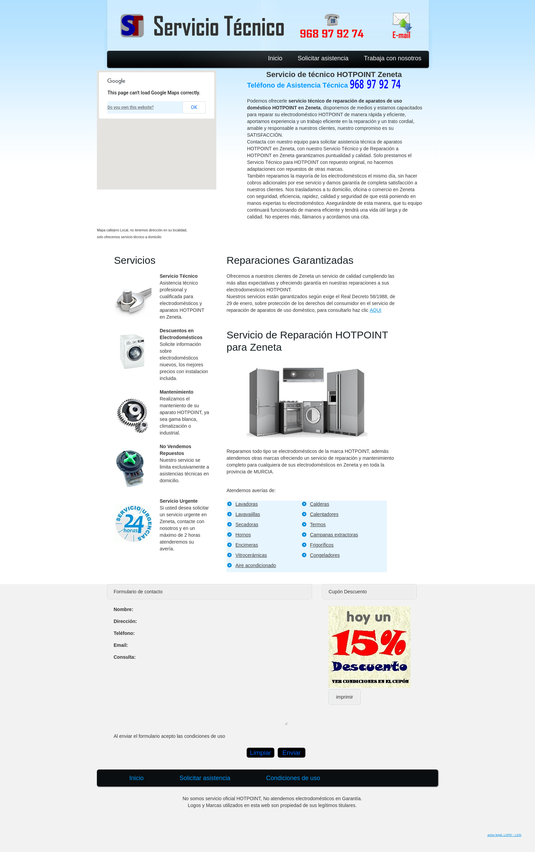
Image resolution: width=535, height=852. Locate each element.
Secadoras (246, 524)
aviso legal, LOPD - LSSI (504, 835)
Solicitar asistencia (323, 58)
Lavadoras (246, 504)
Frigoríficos (322, 545)
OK (194, 107)
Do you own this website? (130, 107)
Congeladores (325, 555)
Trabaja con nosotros (392, 58)
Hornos (243, 534)
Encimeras (246, 545)
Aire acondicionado (255, 565)
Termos (318, 524)
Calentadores (324, 514)
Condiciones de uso (293, 778)
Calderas (319, 504)
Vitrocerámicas (251, 555)
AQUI (375, 310)
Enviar (292, 752)
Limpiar (260, 752)
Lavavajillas (247, 514)
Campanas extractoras (334, 534)
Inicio (275, 58)
